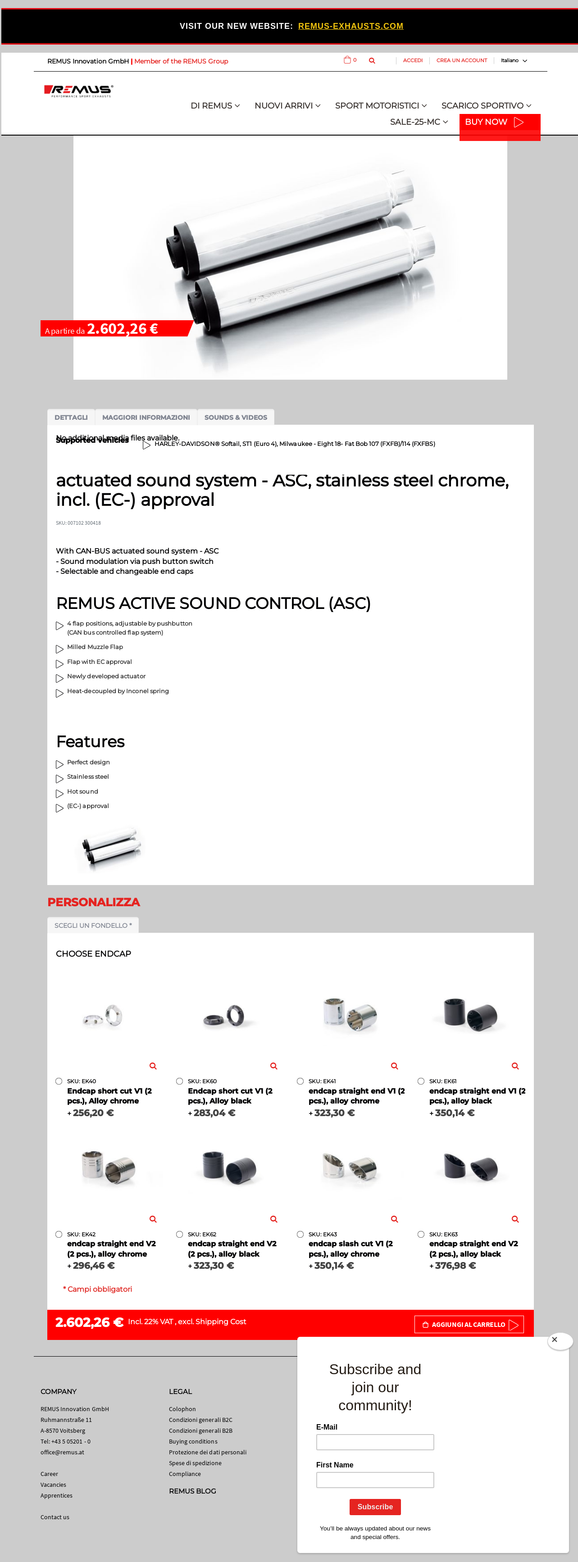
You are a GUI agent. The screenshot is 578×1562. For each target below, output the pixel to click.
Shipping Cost (221, 1321)
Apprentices (57, 1495)
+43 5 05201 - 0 (71, 1441)
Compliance (185, 1474)
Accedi (413, 60)
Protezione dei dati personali (208, 1452)
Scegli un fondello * (93, 926)
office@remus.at (63, 1452)
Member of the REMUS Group (181, 61)
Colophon (182, 1409)
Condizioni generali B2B (201, 1430)
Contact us (55, 1517)
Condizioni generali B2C (201, 1420)
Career (49, 1474)
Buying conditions (193, 1441)
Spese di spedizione (195, 1463)
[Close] (560, 1343)
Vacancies (54, 1484)
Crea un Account (462, 60)
